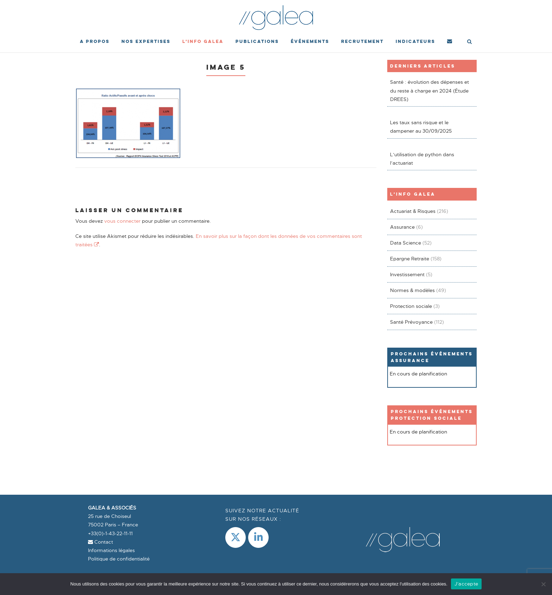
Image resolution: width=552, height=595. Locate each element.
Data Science (405, 243)
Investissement (407, 274)
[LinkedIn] (258, 537)
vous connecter (122, 221)
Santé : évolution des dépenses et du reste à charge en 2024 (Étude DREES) (429, 90)
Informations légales (111, 550)
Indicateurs (415, 41)
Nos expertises (145, 41)
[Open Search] (469, 42)
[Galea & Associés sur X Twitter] (235, 537)
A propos (94, 41)
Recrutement (362, 41)
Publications (257, 41)
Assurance (402, 227)
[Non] (543, 584)
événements (310, 41)
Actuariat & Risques (412, 211)
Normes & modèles (412, 290)
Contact (100, 542)
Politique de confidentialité (119, 559)
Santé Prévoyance (411, 322)
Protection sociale (411, 306)
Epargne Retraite (409, 258)
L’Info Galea (203, 41)
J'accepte (466, 584)
